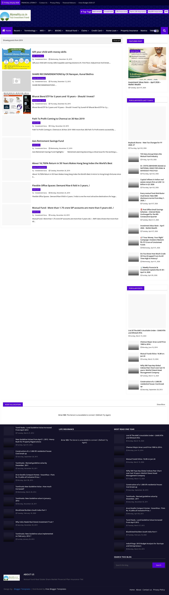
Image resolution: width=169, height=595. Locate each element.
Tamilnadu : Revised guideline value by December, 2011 (31, 464)
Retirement (97, 11)
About (138, 589)
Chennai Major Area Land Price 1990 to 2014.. (153, 343)
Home (8, 30)
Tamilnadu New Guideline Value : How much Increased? (33, 487)
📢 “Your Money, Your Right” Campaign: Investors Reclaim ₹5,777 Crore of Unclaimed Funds (152, 241)
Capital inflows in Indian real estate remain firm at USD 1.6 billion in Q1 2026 (152, 181)
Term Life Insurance (138, 11)
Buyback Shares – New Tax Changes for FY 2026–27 (145, 143)
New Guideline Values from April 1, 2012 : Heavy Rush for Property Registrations (35, 440)
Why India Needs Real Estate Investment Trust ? (34, 522)
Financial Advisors (69, 3)
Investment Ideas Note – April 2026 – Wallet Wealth (144, 83)
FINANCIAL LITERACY (29, 3)
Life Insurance (121, 11)
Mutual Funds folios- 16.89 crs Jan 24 (152, 354)
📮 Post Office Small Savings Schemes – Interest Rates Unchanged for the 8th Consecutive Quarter (151, 213)
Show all (116, 40)
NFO (42, 30)
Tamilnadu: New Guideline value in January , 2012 (34, 499)
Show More (161, 404)
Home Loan (111, 30)
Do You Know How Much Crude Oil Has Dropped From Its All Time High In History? (152, 256)
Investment (108, 11)
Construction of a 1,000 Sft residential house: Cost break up (152, 383)
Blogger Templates (22, 589)
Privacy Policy (55, 3)
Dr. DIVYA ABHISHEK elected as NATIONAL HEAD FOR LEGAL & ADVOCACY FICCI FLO (153, 168)
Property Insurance (129, 30)
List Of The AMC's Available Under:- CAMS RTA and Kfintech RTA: (146, 331)
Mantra (144, 30)
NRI (166, 11)
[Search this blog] (133, 565)
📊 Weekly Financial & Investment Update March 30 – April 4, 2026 (152, 269)
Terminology (30, 30)
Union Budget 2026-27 (86, 3)
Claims (84, 30)
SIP (49, 30)
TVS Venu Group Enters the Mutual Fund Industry (151, 155)
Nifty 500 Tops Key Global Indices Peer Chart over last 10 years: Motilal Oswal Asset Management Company (152, 369)
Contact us (43, 3)
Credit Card (97, 30)
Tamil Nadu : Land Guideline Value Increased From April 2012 (34, 428)
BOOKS (58, 30)
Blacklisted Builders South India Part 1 (31, 510)
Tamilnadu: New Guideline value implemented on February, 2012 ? (34, 534)
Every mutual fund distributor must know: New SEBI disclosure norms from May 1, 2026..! (152, 197)
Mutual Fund (71, 30)
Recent (17, 30)
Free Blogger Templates (56, 589)
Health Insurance (155, 11)
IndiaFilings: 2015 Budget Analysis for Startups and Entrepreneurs (145, 544)
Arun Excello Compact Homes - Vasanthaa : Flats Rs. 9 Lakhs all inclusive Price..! (35, 476)
